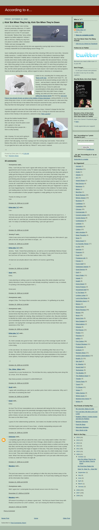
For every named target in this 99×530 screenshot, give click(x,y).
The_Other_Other (15, 369)
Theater (78, 378)
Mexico (78, 304)
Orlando (78, 327)
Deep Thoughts (81, 235)
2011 (78, 449)
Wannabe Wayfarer (82, 427)
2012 (78, 446)
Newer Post (5, 518)
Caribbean (79, 203)
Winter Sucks (80, 396)
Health (78, 281)
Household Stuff (81, 289)
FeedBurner (90, 149)
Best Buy (79, 192)
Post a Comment (9, 511)
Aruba (78, 172)
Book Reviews (80, 195)
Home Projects (81, 287)
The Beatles (80, 373)
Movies (78, 312)
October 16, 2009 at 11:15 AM (18, 230)
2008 (78, 490)
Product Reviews (81, 344)
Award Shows (80, 180)
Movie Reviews (81, 310)
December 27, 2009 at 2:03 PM (19, 493)
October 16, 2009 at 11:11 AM (18, 203)
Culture (78, 229)
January (81, 486)
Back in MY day (41, 78)
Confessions (80, 221)
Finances (79, 252)
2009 (78, 454)
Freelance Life (80, 258)
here (77, 121)
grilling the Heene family (43, 96)
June (80, 478)
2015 (78, 440)
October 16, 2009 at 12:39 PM (18, 396)
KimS (11, 401)
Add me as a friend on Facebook (86, 43)
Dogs (77, 238)
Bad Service (80, 183)
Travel (78, 384)
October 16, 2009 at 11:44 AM (18, 293)
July (79, 475)
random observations (83, 355)
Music (78, 315)
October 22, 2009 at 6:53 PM (18, 482)
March (80, 484)
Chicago (78, 209)
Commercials (80, 212)
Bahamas (79, 186)
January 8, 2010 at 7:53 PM (18, 507)
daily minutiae (80, 232)
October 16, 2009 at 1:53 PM (18, 432)
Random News (13, 156)
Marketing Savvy (81, 301)
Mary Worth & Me (81, 430)
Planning (79, 335)
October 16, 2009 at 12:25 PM (18, 383)
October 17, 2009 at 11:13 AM (18, 462)
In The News (80, 292)
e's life (78, 246)
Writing (78, 401)
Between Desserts (82, 421)
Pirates (78, 333)
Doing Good (80, 241)
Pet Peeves (79, 330)
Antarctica (79, 169)
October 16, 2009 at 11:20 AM (18, 244)
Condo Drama (80, 218)
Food (77, 255)
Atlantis (78, 175)
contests (78, 223)
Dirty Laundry (45, 114)
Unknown (12, 437)
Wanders (12, 466)
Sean (10, 272)
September (82, 472)
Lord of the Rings (81, 298)
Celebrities (79, 206)
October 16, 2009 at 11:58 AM (18, 329)
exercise (78, 249)
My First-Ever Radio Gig (86, 466)
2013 (78, 443)
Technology (79, 370)
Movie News (80, 307)
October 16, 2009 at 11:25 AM (18, 268)
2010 (78, 451)
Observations (80, 324)
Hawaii (78, 278)
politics (78, 338)
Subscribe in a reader (81, 159)
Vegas (78, 390)
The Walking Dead (82, 376)
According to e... (18, 10)
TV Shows (79, 387)
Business (79, 201)
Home (36, 518)
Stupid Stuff (79, 367)
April (80, 481)
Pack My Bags (80, 424)
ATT (77, 178)
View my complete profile (85, 35)
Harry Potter (80, 275)
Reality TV (79, 358)
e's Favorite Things (82, 244)
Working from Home (82, 399)
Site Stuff (79, 361)
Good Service (80, 269)
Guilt (77, 272)
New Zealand (80, 321)
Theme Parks (80, 381)
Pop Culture (80, 341)
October (81, 457)
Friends (78, 261)
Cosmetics (79, 226)
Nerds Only (79, 318)
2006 (78, 495)
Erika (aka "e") (14, 207)
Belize (78, 189)
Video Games (80, 393)
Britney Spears (81, 198)
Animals (78, 166)
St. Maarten (79, 364)
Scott (10, 387)
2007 (78, 493)
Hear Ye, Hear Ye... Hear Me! (87, 469)
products (79, 350)
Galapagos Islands (82, 266)
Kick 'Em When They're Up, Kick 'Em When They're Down (32, 22)
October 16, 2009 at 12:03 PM (18, 365)
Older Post (66, 518)
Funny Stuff (79, 264)
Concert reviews (81, 215)
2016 (78, 437)
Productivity (79, 347)
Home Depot (80, 284)
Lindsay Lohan (81, 295)
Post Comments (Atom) (18, 523)
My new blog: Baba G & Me (85, 409)
